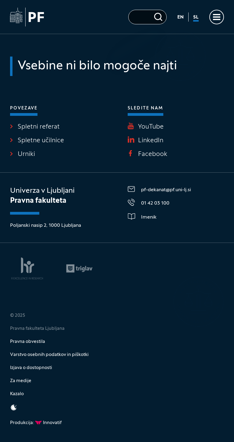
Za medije (20, 381)
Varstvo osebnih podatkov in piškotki (49, 355)
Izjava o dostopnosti (31, 368)
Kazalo (17, 394)
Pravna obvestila (27, 342)
